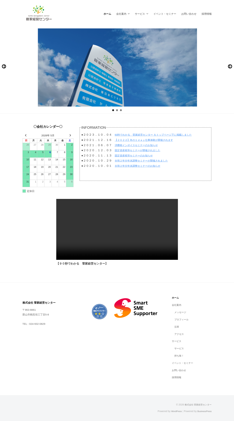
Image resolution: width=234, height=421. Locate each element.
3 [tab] (121, 110)
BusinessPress (203, 411)
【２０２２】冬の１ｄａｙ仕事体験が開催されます (148, 140)
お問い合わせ (188, 13)
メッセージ (180, 312)
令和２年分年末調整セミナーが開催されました (145, 160)
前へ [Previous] (4, 66)
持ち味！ (179, 355)
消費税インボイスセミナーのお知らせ (139, 145)
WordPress (174, 411)
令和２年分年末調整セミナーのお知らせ (140, 165)
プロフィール (182, 319)
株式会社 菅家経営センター (197, 404)
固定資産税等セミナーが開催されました (140, 150)
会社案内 (121, 13)
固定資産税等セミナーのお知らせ (136, 155)
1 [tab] (113, 110)
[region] (117, 67)
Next (229, 66)
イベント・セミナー (164, 13)
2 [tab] (117, 110)
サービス (140, 13)
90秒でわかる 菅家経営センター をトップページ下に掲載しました (158, 134)
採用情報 (207, 13)
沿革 (176, 326)
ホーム (107, 13)
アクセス (179, 334)
